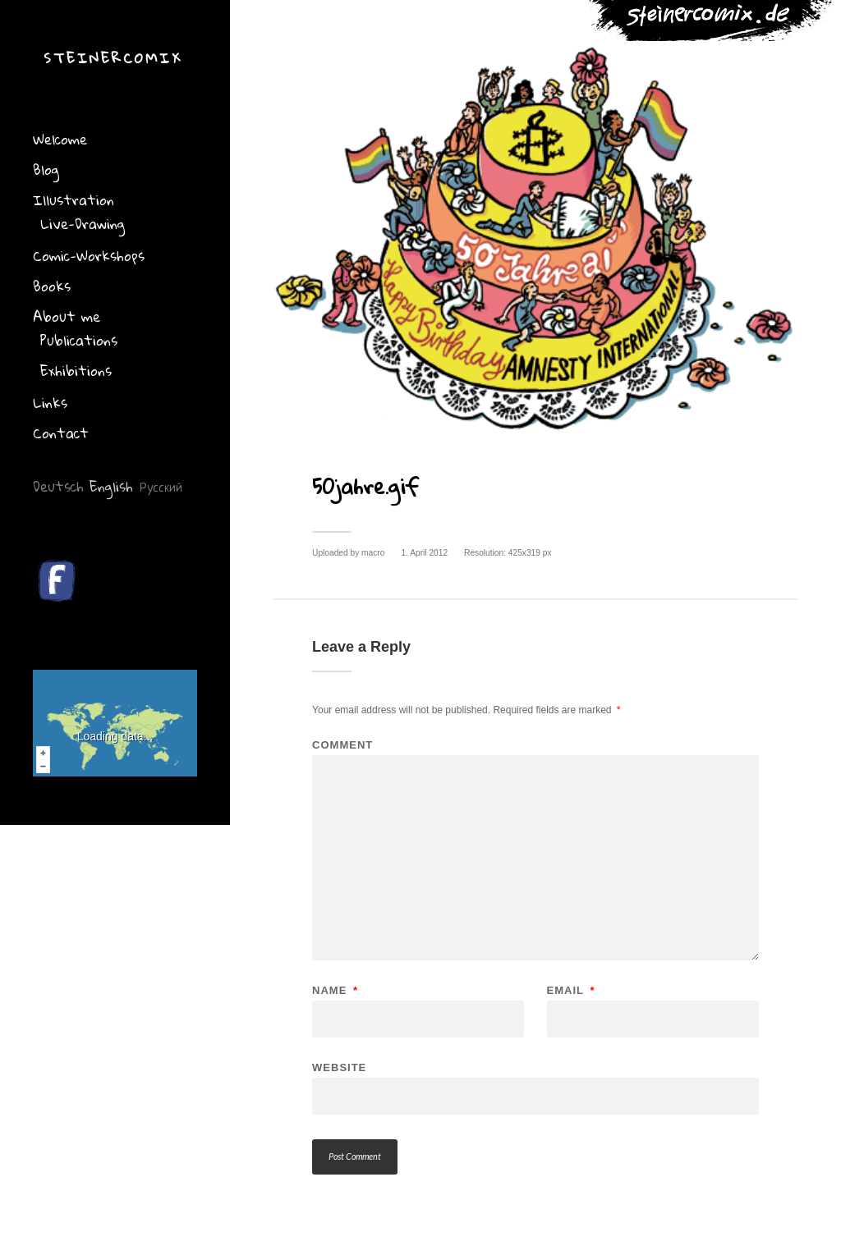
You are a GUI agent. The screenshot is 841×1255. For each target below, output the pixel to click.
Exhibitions (76, 370)
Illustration (73, 200)
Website (339, 1067)
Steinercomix (113, 58)
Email (571, 990)
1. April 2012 (424, 552)
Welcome (60, 139)
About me (66, 316)
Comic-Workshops (89, 255)
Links (50, 402)
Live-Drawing (82, 223)
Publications (78, 340)
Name (335, 990)
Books (52, 286)
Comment (342, 745)
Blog (46, 169)
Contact (61, 433)
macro (372, 552)
